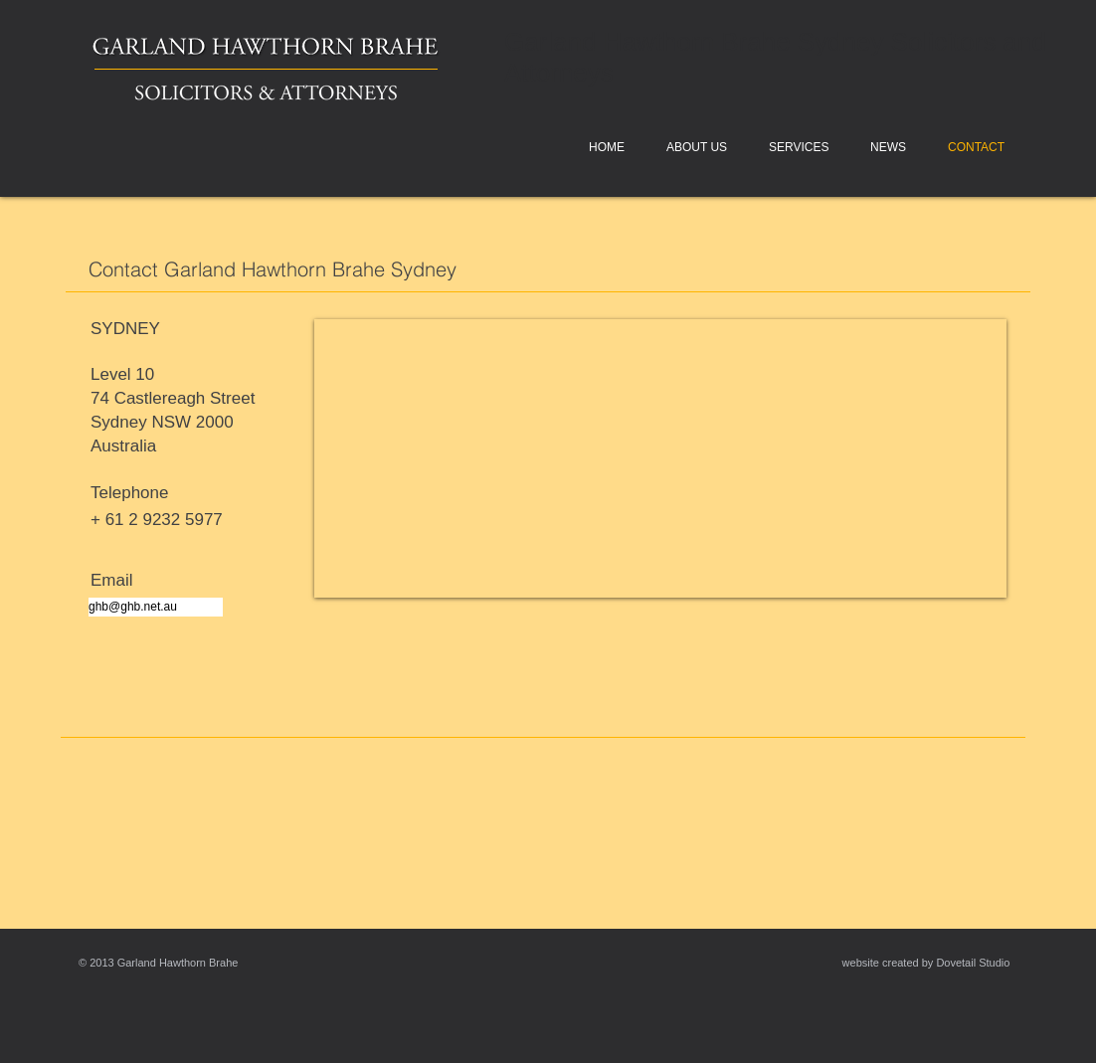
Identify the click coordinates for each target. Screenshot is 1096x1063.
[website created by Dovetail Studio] (925, 963)
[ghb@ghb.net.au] (156, 607)
